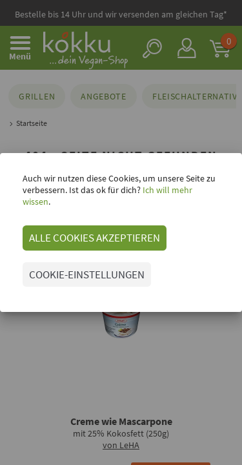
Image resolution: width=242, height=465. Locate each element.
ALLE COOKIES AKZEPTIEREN (94, 238)
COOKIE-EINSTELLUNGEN (87, 274)
